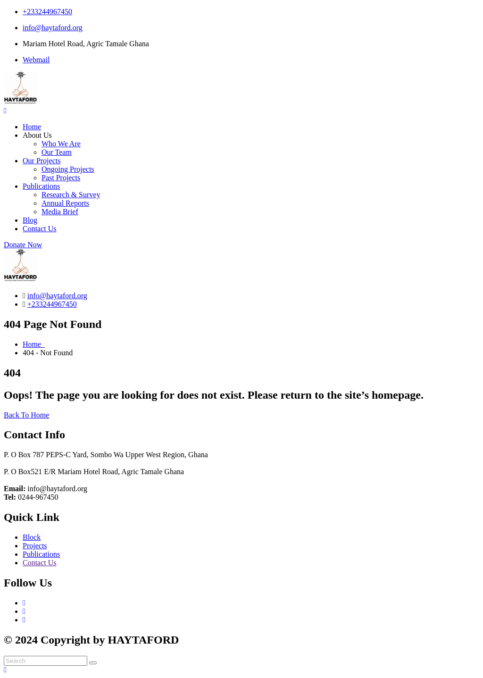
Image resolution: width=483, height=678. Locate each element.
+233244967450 (47, 12)
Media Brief (60, 212)
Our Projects (41, 161)
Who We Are (61, 144)
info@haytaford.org (53, 28)
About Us (37, 135)
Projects (35, 546)
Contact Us (40, 229)
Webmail (36, 60)
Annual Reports (65, 203)
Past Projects (61, 178)
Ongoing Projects (68, 169)
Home (32, 127)
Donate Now (23, 245)
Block (32, 537)
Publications (41, 186)
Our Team (57, 152)
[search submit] (93, 662)
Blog (30, 220)
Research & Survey (71, 195)
